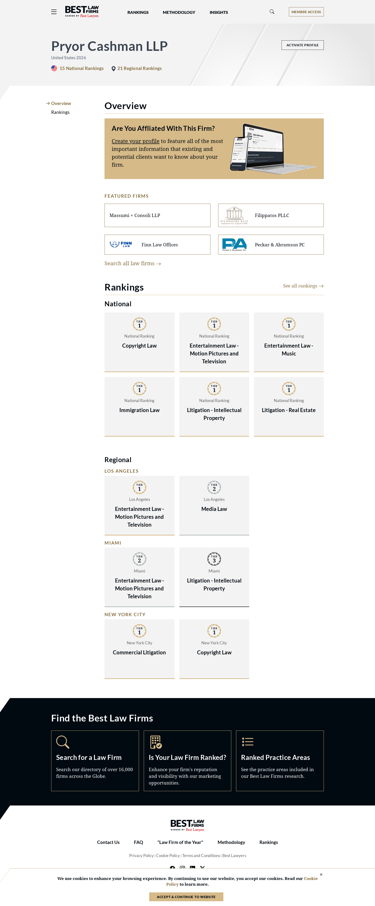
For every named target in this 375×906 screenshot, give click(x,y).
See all (303, 286)
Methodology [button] (179, 12)
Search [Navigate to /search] (95, 761)
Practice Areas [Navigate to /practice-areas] (280, 761)
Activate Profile (303, 45)
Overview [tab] (61, 103)
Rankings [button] (138, 12)
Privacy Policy (141, 855)
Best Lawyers (234, 855)
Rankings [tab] (60, 112)
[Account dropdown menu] (306, 11)
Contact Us (108, 842)
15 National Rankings (82, 68)
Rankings (268, 842)
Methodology (231, 842)
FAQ (138, 842)
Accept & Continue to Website (186, 897)
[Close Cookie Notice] (318, 875)
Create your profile (136, 140)
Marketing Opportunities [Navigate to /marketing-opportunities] (187, 761)
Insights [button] (219, 12)
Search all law (133, 263)
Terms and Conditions (201, 855)
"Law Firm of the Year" (180, 842)
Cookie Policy (168, 855)
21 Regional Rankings (139, 68)
